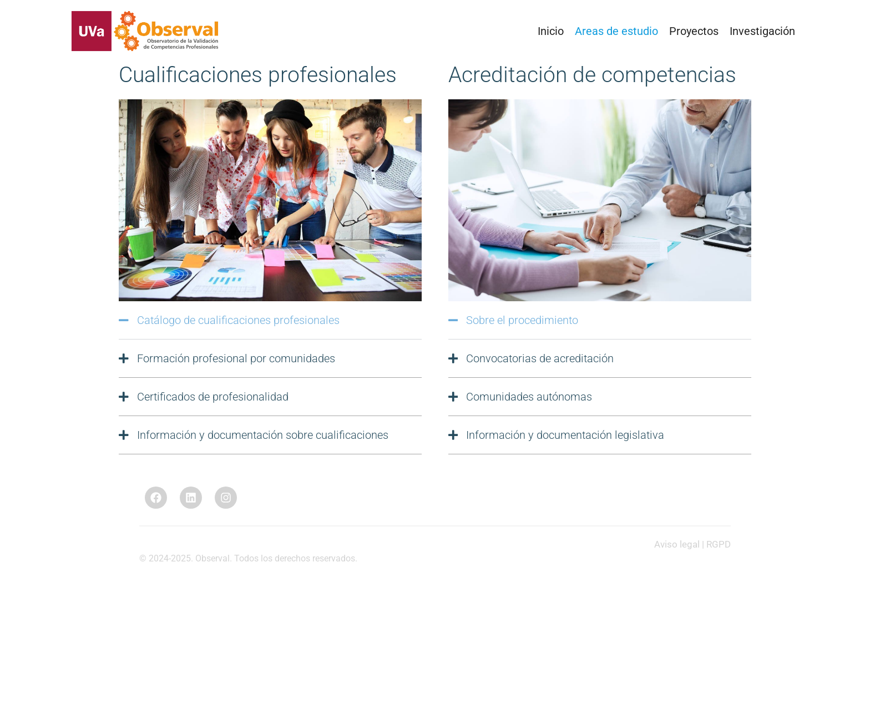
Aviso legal (677, 544)
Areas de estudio (616, 31)
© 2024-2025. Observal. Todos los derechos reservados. (248, 558)
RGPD (718, 544)
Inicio (551, 31)
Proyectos (694, 31)
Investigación (762, 31)
